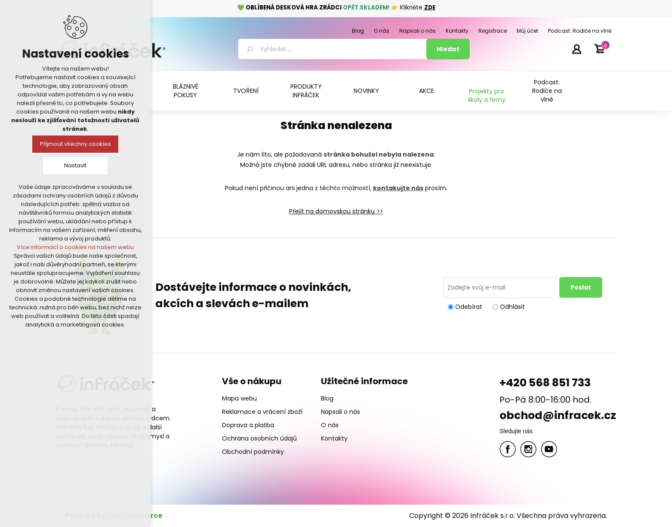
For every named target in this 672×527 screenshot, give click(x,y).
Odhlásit (512, 306)
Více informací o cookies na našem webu (75, 247)
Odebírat (468, 306)
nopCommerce (134, 516)
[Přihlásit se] (503, 287)
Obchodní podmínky (253, 451)
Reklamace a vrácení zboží (262, 411)
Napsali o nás (340, 411)
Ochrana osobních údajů (259, 438)
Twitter (528, 449)
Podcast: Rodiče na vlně (547, 91)
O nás (330, 425)
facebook (507, 449)
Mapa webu (239, 398)
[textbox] (333, 49)
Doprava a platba (248, 425)
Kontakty (334, 438)
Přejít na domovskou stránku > (334, 211)
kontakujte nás (398, 188)
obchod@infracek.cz (557, 415)
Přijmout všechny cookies (75, 144)
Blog (327, 398)
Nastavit (75, 165)
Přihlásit (576, 48)
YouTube (549, 449)
